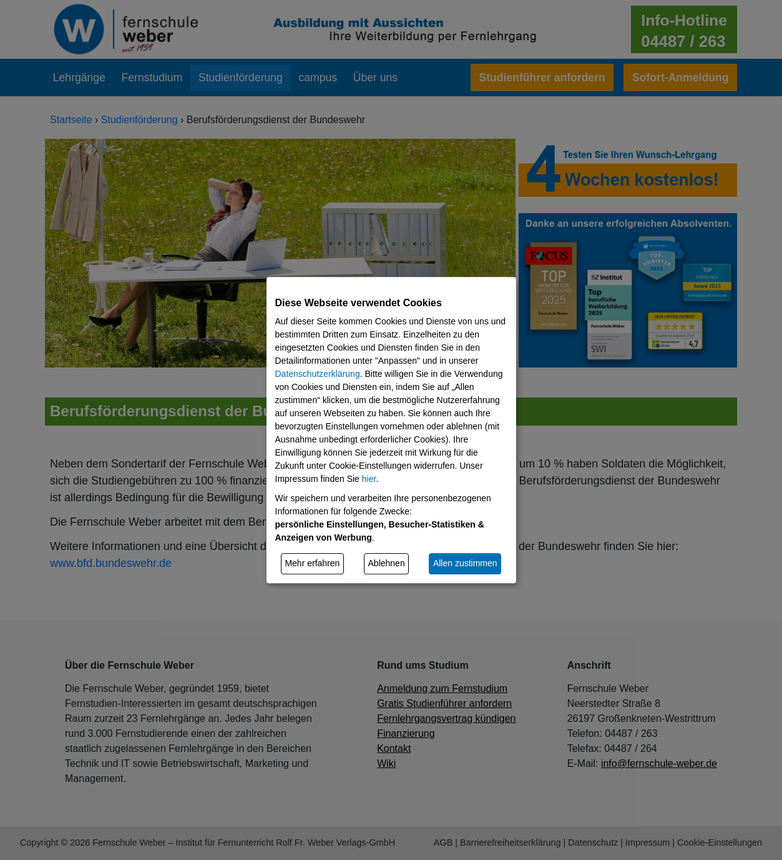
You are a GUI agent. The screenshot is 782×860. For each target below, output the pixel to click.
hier (369, 479)
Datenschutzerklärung (317, 374)
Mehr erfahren (312, 563)
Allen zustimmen (465, 563)
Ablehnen (386, 563)
